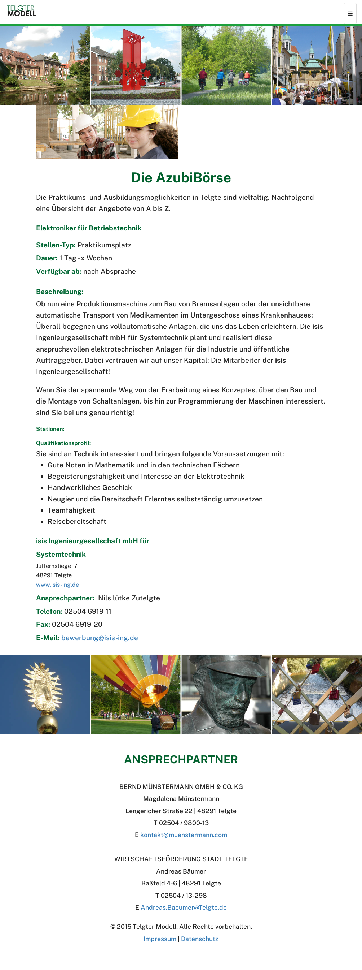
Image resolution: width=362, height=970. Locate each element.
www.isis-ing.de (57, 584)
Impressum (160, 939)
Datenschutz (199, 939)
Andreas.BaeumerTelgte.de (184, 907)
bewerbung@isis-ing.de (99, 638)
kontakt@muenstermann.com (183, 834)
